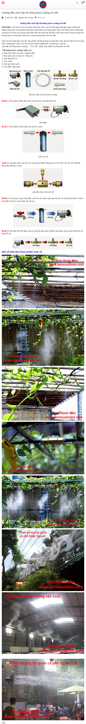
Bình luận (40, 18)
